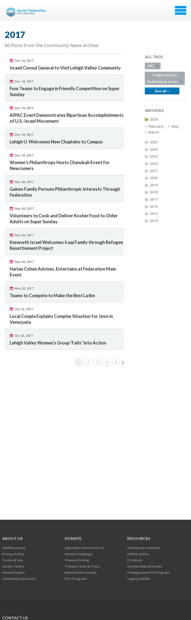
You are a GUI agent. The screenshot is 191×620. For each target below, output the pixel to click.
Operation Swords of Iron (85, 548)
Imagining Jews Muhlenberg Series (165, 78)
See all (162, 90)
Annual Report (13, 572)
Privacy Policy (13, 554)
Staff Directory (13, 548)
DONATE (73, 538)
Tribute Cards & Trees (82, 566)
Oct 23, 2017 (24, 309)
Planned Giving (77, 560)
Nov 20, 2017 (24, 182)
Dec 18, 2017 (24, 60)
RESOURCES (138, 538)
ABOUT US (12, 538)
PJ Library (134, 560)
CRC (153, 66)
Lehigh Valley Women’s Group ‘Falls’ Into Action (58, 342)
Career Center (13, 566)
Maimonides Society (81, 572)
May (175, 126)
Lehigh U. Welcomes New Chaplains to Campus (56, 141)
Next (123, 363)
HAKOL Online (138, 554)
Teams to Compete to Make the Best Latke (52, 295)
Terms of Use (12, 560)
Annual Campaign (79, 554)
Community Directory (19, 578)
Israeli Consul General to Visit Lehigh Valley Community (65, 67)
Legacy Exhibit (138, 578)
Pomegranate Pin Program (148, 572)
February (156, 126)
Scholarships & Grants (144, 566)
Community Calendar (143, 548)
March (153, 132)
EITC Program (75, 578)
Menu (180, 10)
